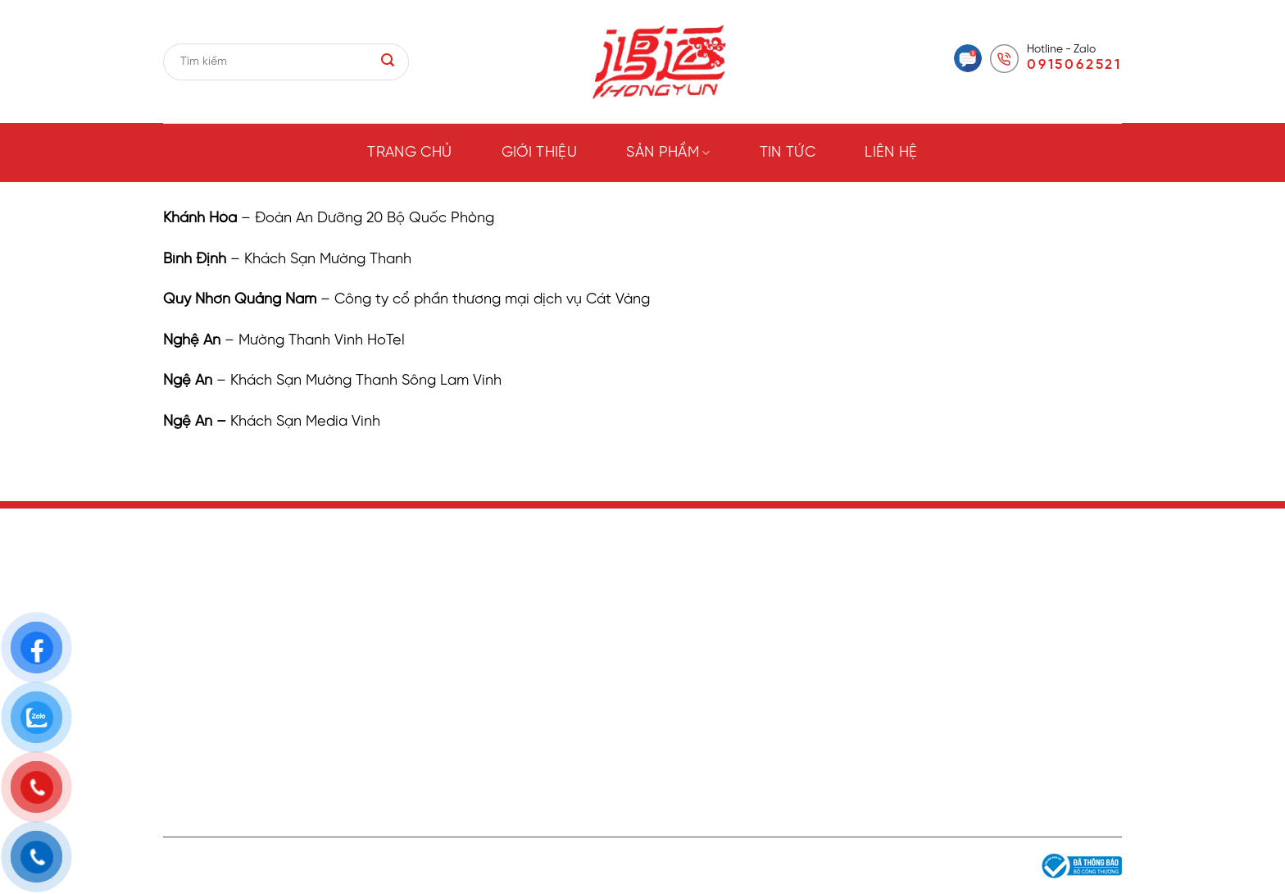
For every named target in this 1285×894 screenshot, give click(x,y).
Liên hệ (891, 153)
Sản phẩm (668, 153)
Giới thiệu (540, 153)
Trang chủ (409, 153)
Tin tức (788, 153)
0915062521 (1074, 64)
